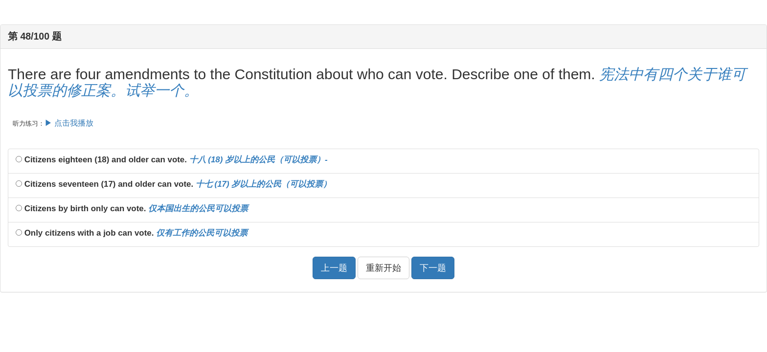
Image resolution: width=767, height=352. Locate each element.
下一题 (433, 268)
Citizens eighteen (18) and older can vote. (172, 159)
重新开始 (383, 268)
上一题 (334, 268)
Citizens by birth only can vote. (132, 208)
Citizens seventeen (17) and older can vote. (173, 184)
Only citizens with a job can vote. (132, 233)
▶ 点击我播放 (69, 123)
